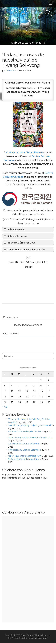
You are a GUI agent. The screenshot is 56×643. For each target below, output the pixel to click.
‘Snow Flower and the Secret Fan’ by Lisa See (30, 437)
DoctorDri (10, 70)
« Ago (5, 406)
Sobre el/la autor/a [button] (15, 236)
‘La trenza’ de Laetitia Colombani (24, 443)
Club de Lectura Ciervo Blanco (24, 152)
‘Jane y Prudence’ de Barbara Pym (24, 455)
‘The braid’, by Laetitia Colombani (24, 449)
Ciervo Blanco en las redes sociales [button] (24, 249)
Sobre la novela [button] (13, 229)
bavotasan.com (40, 638)
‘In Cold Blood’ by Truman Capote (25, 459)
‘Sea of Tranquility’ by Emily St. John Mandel (29, 425)
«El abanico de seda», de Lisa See (25, 431)
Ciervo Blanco (26, 635)
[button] (28, 242)
